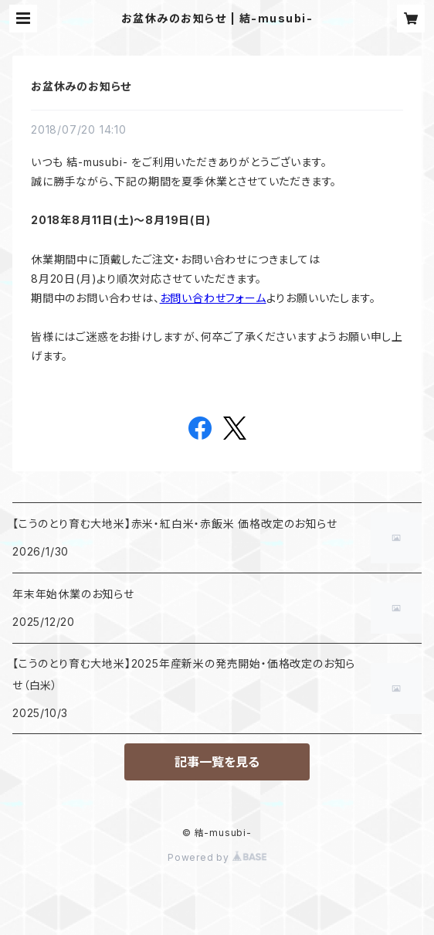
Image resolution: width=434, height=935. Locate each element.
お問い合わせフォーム (213, 297)
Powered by (217, 857)
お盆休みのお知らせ (81, 86)
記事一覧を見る (217, 762)
